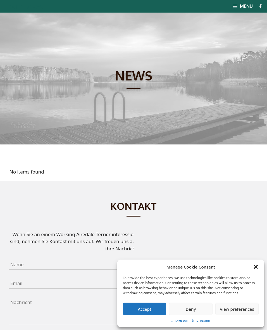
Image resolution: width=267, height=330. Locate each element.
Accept (144, 309)
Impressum (180, 320)
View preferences (237, 309)
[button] (256, 267)
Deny (191, 309)
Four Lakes (24, 6)
